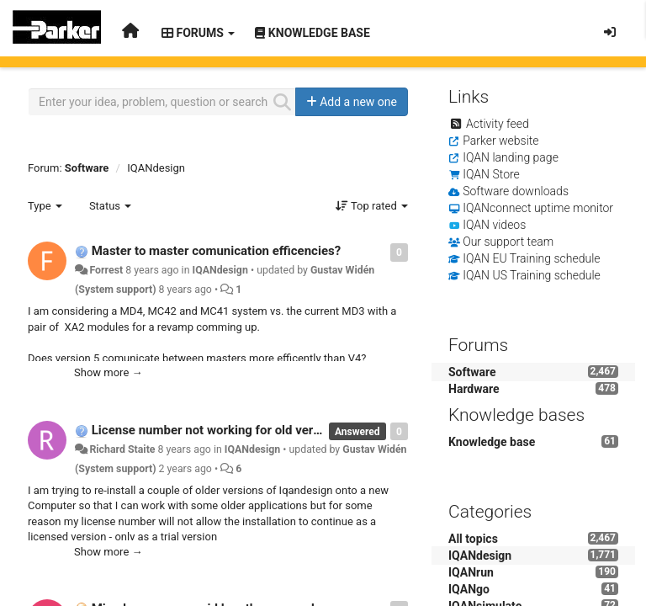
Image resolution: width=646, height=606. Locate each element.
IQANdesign (156, 168)
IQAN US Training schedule (532, 275)
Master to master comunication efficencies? (216, 250)
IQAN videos (494, 224)
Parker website (500, 140)
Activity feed (497, 123)
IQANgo (469, 589)
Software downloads (516, 191)
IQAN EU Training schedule (531, 258)
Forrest (106, 270)
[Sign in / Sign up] (610, 32)
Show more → (108, 372)
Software (87, 168)
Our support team (508, 241)
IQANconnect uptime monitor (538, 208)
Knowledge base (491, 442)
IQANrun (471, 572)
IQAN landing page (511, 157)
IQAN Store (491, 174)
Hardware (474, 389)
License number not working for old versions (218, 430)
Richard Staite (122, 449)
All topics (473, 538)
